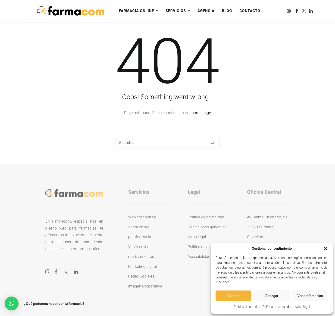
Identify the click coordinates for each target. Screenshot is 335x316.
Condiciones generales (207, 227)
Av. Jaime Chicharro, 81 (267, 217)
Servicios (178, 11)
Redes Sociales (141, 276)
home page (201, 112)
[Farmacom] (70, 11)
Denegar (271, 296)
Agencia (206, 11)
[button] (325, 248)
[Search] (168, 142)
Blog (227, 11)
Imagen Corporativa (145, 286)
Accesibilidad (199, 256)
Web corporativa (142, 217)
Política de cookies (247, 307)
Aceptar (233, 296)
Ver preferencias (310, 296)
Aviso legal (302, 307)
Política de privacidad (277, 307)
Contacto (249, 11)
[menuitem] (138, 11)
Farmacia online (138, 11)
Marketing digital (142, 266)
